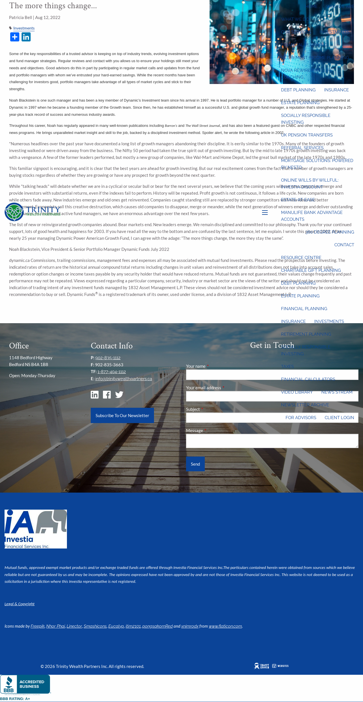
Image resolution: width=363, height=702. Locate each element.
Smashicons (95, 626)
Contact (344, 244)
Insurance (336, 90)
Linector (74, 626)
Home (311, 6)
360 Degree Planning (329, 232)
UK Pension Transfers (307, 135)
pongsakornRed (157, 626)
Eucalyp (116, 626)
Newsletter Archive (305, 404)
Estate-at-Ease (298, 199)
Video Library (297, 392)
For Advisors (301, 417)
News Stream (337, 392)
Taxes (287, 366)
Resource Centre (301, 257)
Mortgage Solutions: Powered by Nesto (317, 164)
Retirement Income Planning (315, 57)
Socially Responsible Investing (305, 119)
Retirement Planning (306, 334)
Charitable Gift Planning (311, 270)
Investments (334, 32)
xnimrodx (190, 626)
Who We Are (340, 6)
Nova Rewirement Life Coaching (307, 74)
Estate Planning (300, 102)
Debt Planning (298, 90)
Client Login (339, 417)
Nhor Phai (55, 626)
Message (214, 430)
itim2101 (133, 626)
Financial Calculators (308, 379)
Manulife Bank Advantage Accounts (312, 216)
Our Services (296, 32)
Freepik (38, 626)
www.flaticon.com (225, 626)
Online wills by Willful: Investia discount (310, 184)
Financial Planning (304, 44)
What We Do (295, 19)
